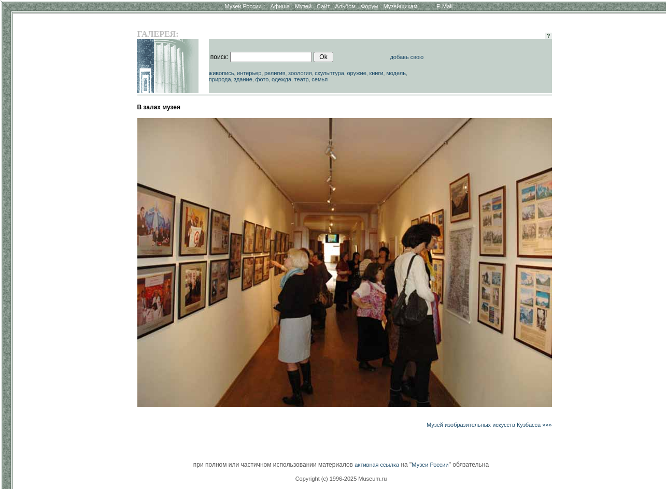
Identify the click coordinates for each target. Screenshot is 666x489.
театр (301, 79)
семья (319, 79)
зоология (300, 73)
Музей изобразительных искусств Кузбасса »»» (489, 425)
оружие (356, 73)
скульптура (329, 73)
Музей (303, 6)
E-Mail (444, 6)
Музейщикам (400, 6)
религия (275, 73)
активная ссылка (377, 465)
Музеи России (244, 6)
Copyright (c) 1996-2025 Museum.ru (341, 479)
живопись (221, 73)
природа (220, 79)
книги (376, 73)
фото (261, 79)
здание (243, 79)
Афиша (280, 6)
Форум (369, 6)
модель (396, 73)
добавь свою (406, 57)
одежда (281, 79)
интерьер (249, 73)
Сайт (323, 6)
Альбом (345, 6)
